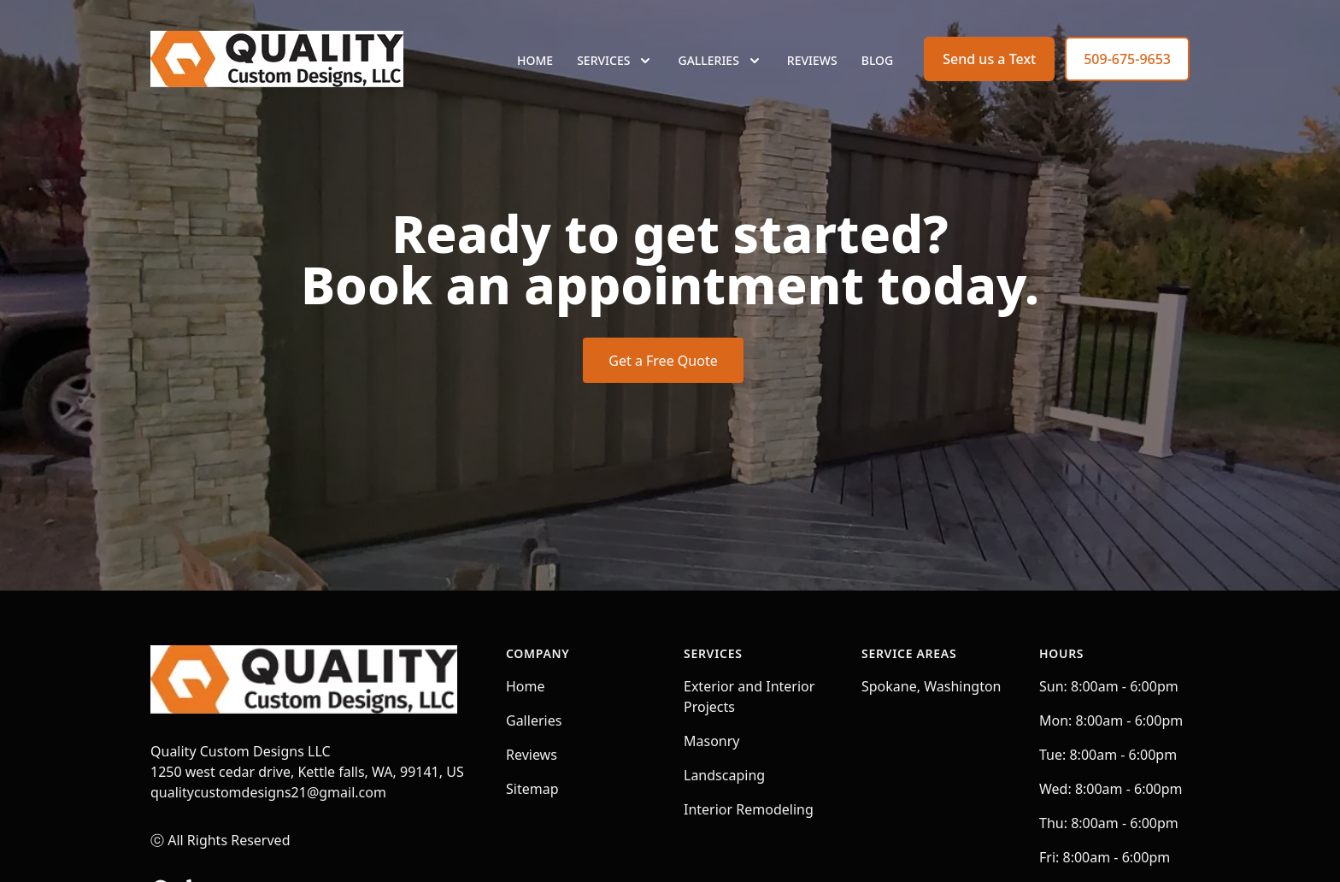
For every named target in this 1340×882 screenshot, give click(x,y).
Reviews (812, 76)
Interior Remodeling (749, 809)
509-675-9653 (1127, 75)
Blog (877, 76)
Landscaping (724, 775)
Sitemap (532, 788)
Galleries (533, 720)
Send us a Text (989, 75)
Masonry (712, 741)
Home (535, 76)
